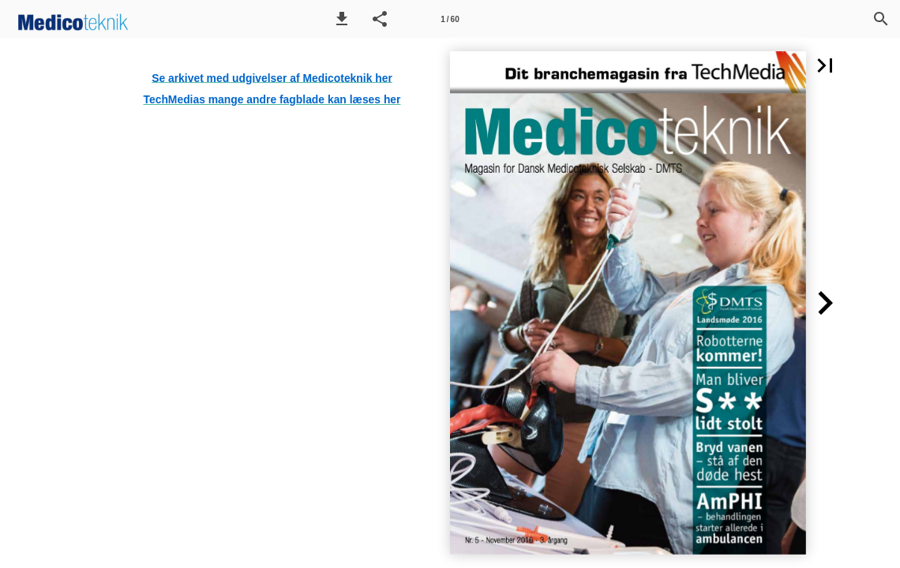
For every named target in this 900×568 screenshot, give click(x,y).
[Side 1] (450, 19)
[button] (342, 19)
